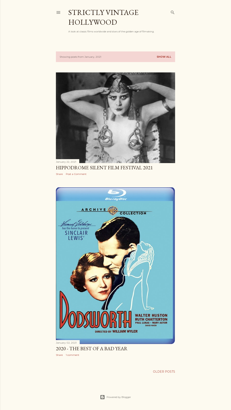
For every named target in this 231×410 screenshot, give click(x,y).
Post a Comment (76, 174)
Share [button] (59, 174)
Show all (164, 56)
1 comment (72, 354)
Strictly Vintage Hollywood (103, 17)
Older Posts (164, 371)
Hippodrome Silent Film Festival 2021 (104, 167)
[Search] (172, 11)
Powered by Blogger (115, 397)
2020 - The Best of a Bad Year (92, 348)
